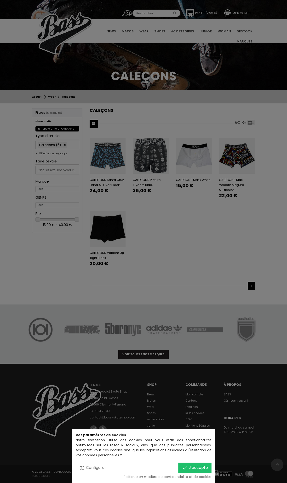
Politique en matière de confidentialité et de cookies (168, 476)
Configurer (92, 468)
